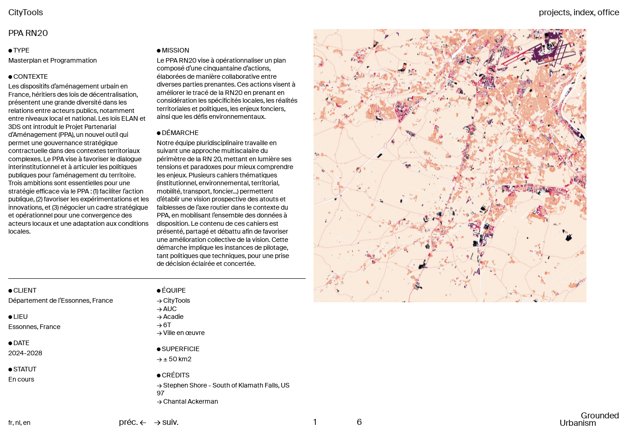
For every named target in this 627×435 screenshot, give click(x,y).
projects (554, 13)
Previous (364, 165)
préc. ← (132, 422)
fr (10, 423)
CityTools (25, 12)
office (608, 13)
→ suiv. (166, 422)
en (26, 423)
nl (17, 423)
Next (517, 165)
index (584, 13)
